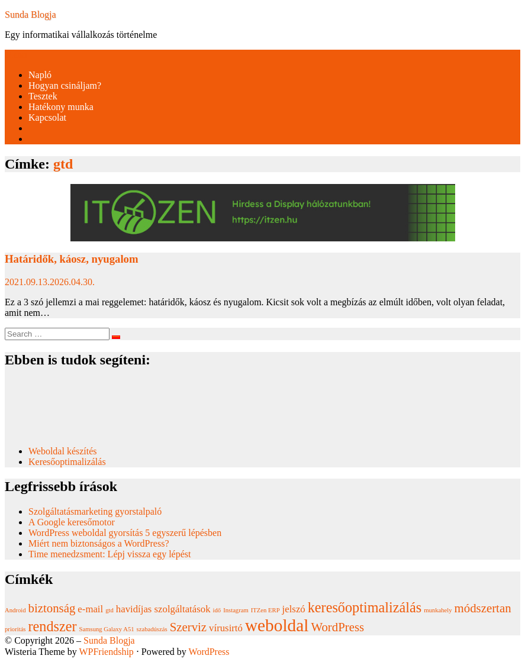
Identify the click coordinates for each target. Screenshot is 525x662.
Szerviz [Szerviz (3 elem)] (188, 627)
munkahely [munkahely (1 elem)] (438, 610)
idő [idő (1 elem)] (217, 610)
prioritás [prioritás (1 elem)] (15, 629)
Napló (39, 75)
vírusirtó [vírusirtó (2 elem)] (226, 628)
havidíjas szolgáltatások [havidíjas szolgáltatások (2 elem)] (163, 609)
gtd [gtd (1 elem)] (109, 610)
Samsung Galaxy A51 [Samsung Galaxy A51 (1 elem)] (106, 629)
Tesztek (42, 96)
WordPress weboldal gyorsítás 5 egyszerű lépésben (124, 533)
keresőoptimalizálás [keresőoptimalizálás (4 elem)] (364, 607)
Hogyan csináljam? (64, 85)
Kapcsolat (47, 117)
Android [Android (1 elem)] (15, 610)
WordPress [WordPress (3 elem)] (337, 627)
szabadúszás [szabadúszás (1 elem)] (152, 629)
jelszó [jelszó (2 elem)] (293, 609)
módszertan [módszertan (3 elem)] (483, 608)
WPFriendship (106, 652)
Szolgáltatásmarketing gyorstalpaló (96, 511)
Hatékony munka (61, 107)
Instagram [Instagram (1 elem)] (236, 610)
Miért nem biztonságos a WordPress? (98, 543)
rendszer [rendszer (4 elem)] (52, 626)
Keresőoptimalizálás (67, 462)
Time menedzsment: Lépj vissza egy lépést (109, 554)
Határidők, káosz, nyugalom (72, 259)
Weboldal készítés (63, 451)
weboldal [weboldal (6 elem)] (277, 625)
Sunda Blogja (30, 14)
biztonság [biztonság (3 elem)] (52, 608)
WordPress (209, 652)
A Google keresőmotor (71, 522)
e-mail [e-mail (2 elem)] (90, 609)
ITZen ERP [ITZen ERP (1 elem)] (265, 610)
